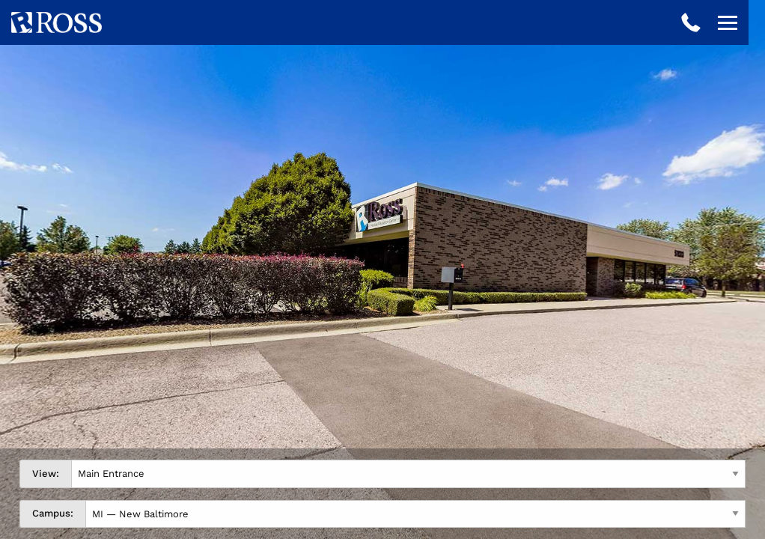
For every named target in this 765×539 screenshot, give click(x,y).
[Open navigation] (727, 22)
